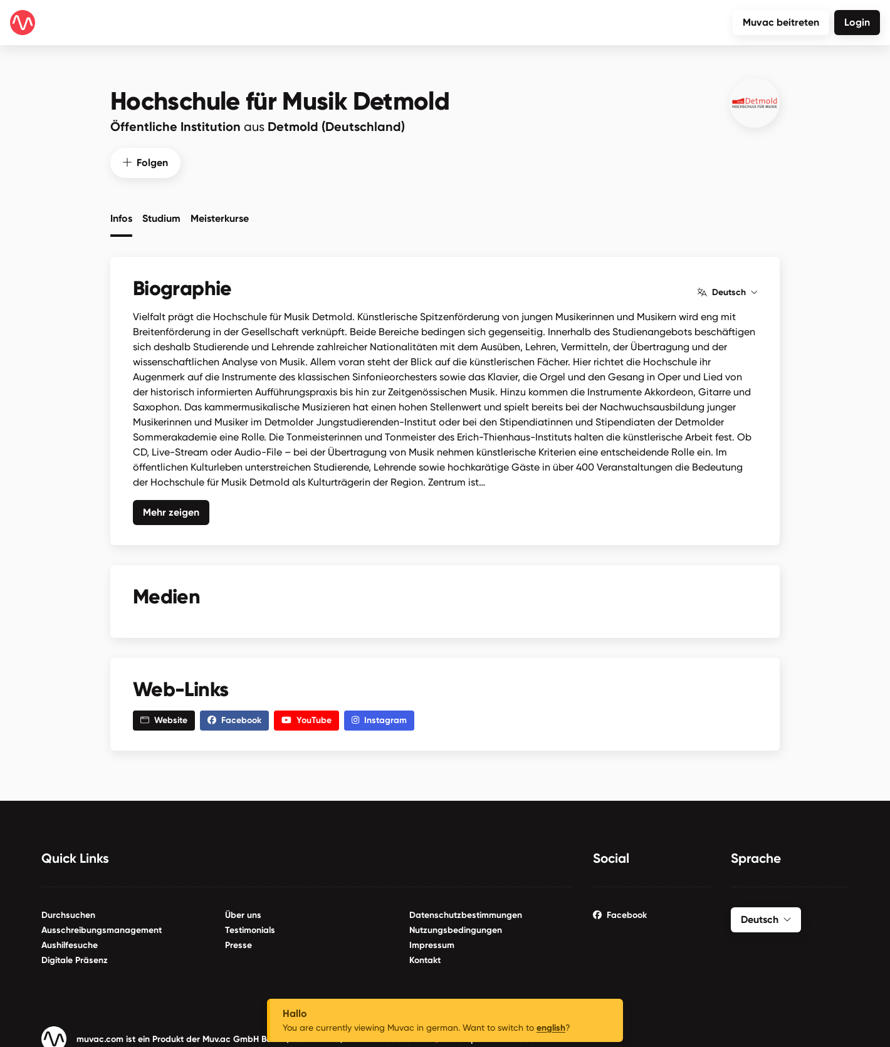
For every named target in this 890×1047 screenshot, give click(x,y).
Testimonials (250, 927)
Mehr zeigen (171, 508)
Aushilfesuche (69, 942)
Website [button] (163, 717)
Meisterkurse (220, 215)
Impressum (431, 942)
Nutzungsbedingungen (455, 927)
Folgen (145, 159)
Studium (161, 215)
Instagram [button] (379, 717)
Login (857, 22)
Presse (238, 942)
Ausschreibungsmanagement (101, 927)
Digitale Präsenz (74, 957)
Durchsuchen (68, 912)
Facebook (620, 912)
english (551, 1028)
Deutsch (727, 289)
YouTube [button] (306, 717)
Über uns (243, 912)
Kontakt (425, 957)
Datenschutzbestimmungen (465, 912)
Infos (121, 215)
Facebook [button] (234, 717)
